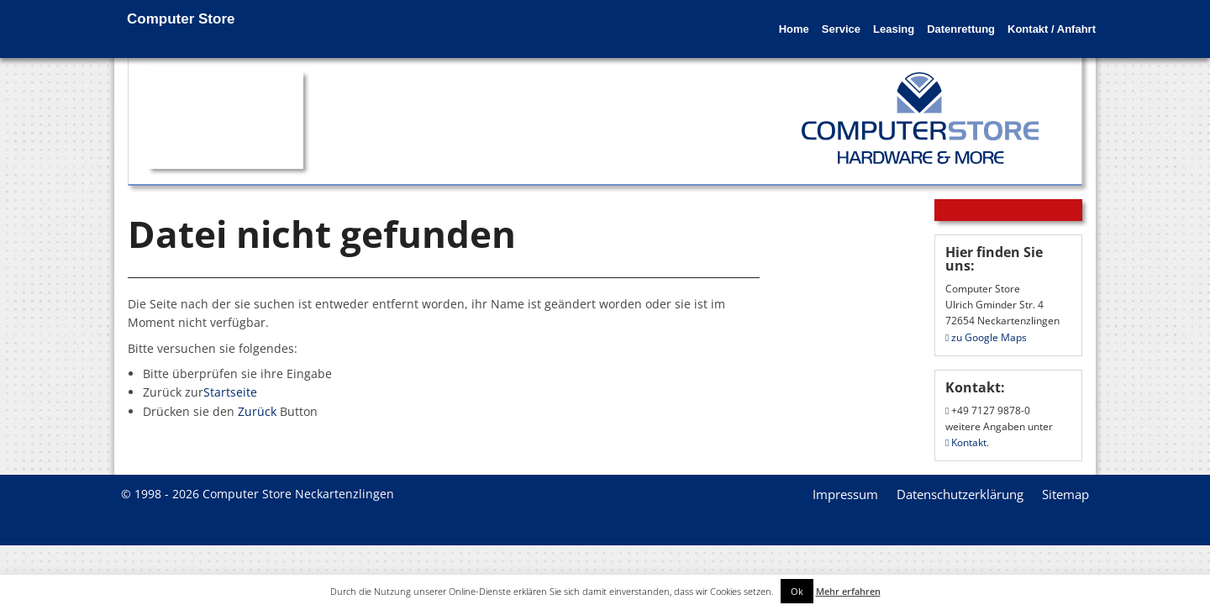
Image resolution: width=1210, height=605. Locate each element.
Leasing (855, 19)
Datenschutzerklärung (960, 494)
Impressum (845, 494)
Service (790, 19)
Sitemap (1065, 494)
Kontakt (965, 442)
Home (731, 19)
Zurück (257, 411)
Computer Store (180, 19)
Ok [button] (797, 591)
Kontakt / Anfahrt (1039, 19)
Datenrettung (936, 19)
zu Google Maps (986, 337)
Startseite (230, 392)
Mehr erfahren (848, 591)
